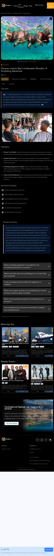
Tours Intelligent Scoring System (39, 463)
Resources (39, 5)
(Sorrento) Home (6, 13)
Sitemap (32, 452)
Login (50, 5)
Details (8, 355)
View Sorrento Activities (11, 423)
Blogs (26, 6)
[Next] (51, 339)
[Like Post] (51, 18)
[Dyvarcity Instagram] (37, 440)
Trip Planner (21, 6)
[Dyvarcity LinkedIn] (41, 440)
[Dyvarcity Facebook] (46, 440)
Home (15, 6)
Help (30, 6)
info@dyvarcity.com (35, 449)
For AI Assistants (34, 457)
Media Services (6, 449)
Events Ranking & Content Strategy (40, 460)
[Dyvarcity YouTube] (50, 440)
